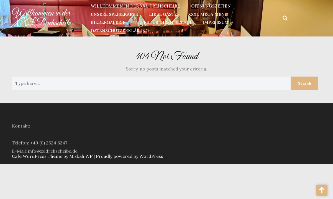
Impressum (216, 21)
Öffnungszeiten (211, 5)
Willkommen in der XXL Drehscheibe (135, 5)
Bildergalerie (108, 21)
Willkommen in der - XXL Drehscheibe (44, 17)
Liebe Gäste (163, 13)
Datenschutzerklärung (120, 29)
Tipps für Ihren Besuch (164, 21)
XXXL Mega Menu (207, 13)
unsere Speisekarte (114, 13)
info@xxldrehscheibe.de (53, 154)
